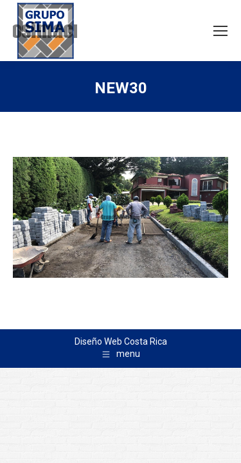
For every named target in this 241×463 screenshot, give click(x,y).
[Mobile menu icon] (220, 31)
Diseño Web (98, 341)
